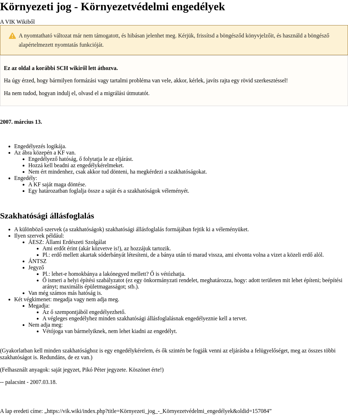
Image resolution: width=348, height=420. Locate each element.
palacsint (15, 382)
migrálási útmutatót (126, 93)
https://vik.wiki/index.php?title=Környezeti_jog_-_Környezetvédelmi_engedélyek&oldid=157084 (158, 411)
